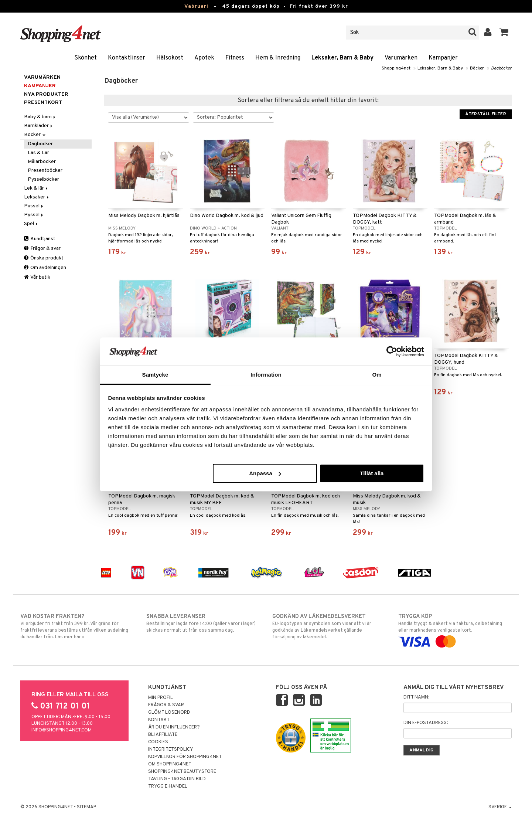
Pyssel (34, 215)
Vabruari (196, 6)
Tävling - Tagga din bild (177, 779)
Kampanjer (443, 58)
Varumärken (401, 58)
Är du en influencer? (174, 727)
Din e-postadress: (425, 723)
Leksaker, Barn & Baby (342, 58)
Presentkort (43, 102)
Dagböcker (501, 68)
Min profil (160, 698)
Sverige (500, 807)
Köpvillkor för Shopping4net (185, 757)
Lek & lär (36, 188)
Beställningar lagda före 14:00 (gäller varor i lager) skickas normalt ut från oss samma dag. (203, 623)
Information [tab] (266, 374)
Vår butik (37, 277)
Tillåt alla (371, 473)
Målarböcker (42, 162)
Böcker (477, 68)
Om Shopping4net (169, 764)
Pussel (34, 206)
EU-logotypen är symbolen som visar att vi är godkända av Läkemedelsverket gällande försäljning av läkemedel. (329, 626)
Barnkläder (39, 126)
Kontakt (159, 720)
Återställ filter (485, 114)
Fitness (234, 58)
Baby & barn (40, 117)
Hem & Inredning (277, 58)
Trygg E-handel (167, 786)
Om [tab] (376, 374)
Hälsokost (169, 58)
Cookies (158, 742)
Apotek (204, 58)
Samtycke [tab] (155, 374)
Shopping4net (396, 68)
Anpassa (265, 473)
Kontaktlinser (126, 58)
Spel (31, 224)
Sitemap (86, 807)
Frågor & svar (42, 248)
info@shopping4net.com (61, 730)
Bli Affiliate (162, 735)
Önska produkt (44, 258)
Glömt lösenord (169, 713)
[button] (504, 33)
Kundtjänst (39, 239)
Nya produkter (46, 94)
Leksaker (37, 197)
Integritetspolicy (170, 749)
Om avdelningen (45, 268)
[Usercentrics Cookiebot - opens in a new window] (391, 351)
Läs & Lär (38, 153)
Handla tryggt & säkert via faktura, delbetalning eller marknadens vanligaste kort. (455, 629)
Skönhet (85, 58)
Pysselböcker (43, 179)
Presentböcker (45, 170)
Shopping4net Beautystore (182, 772)
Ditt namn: (416, 697)
